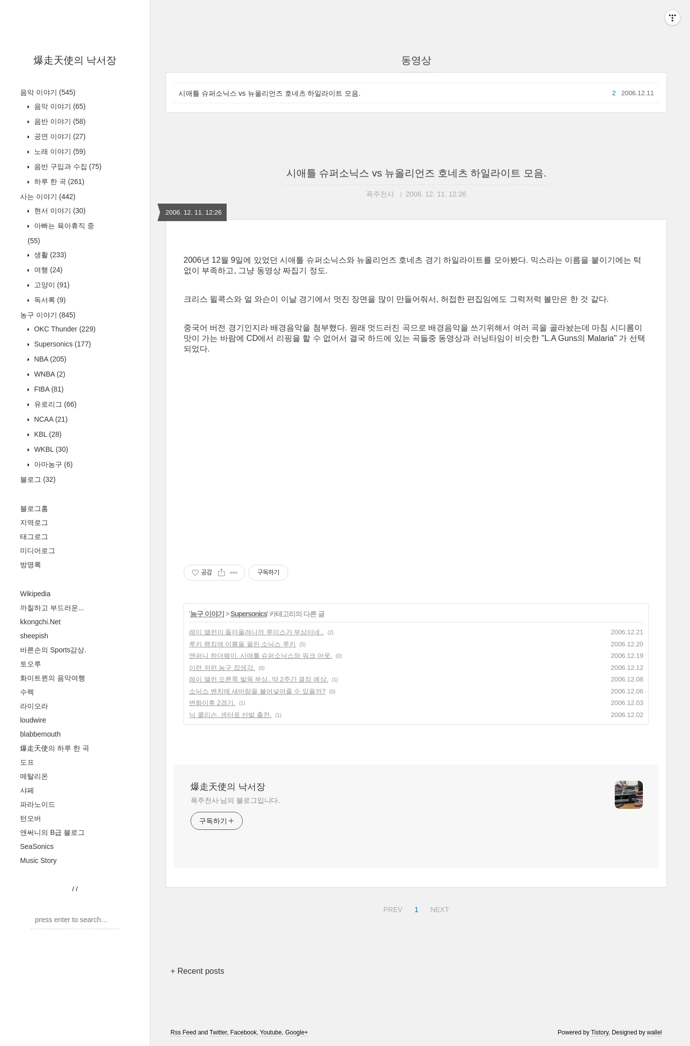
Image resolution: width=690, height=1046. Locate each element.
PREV (391, 908)
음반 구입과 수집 (66, 166)
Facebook (243, 1032)
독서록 (49, 300)
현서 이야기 (59, 211)
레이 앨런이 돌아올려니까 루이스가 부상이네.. (256, 632)
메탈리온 (34, 776)
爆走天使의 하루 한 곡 (54, 748)
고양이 (51, 285)
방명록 (30, 565)
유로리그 (54, 404)
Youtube (271, 1032)
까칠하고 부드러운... (52, 608)
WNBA (48, 374)
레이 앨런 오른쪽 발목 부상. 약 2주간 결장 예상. (258, 679)
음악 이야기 (47, 92)
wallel (654, 1032)
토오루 (30, 664)
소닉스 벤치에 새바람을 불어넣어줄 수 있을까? (257, 691)
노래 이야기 (59, 151)
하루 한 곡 (58, 182)
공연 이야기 (59, 136)
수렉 (27, 692)
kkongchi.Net (40, 622)
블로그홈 (34, 508)
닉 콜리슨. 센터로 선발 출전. (230, 715)
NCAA (50, 419)
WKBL (50, 449)
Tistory (600, 1032)
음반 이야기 (59, 121)
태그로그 (34, 537)
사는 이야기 (47, 197)
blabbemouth (40, 734)
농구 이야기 (47, 315)
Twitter (218, 1032)
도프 (27, 762)
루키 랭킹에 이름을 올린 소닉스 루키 (242, 644)
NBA (49, 359)
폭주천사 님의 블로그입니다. (235, 800)
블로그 (38, 479)
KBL (47, 434)
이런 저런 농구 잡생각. (222, 667)
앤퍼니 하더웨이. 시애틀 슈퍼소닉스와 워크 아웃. (260, 655)
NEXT (438, 908)
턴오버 (30, 818)
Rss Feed (183, 1032)
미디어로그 (37, 551)
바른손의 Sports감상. (53, 650)
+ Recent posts (197, 971)
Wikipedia (35, 594)
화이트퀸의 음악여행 (52, 678)
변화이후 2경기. (212, 703)
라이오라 (34, 706)
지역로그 (34, 522)
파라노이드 (37, 804)
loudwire (33, 720)
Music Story (38, 860)
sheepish (34, 636)
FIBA (48, 389)
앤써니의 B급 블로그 (52, 832)
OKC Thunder (64, 329)
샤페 (27, 790)
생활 (49, 255)
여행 (47, 270)
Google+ (296, 1032)
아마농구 (52, 464)
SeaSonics (37, 846)
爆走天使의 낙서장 (75, 60)
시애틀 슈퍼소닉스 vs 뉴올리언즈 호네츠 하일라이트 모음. (270, 93)
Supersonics (61, 344)
